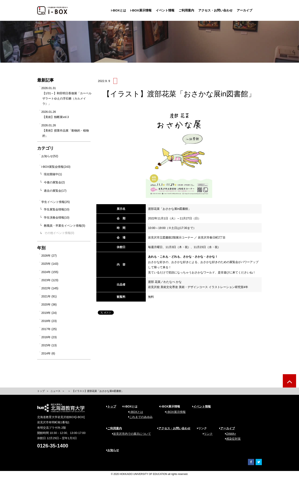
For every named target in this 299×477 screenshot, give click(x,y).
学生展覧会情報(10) (56, 209)
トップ (41, 391)
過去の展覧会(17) (55, 190)
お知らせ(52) (49, 156)
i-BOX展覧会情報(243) (55, 166)
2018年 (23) (49, 321)
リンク (206, 433)
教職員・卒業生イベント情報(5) (64, 225)
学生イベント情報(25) (55, 202)
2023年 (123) (49, 280)
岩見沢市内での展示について (130, 433)
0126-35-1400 (52, 445)
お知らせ (112, 450)
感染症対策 (231, 438)
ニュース (55, 391)
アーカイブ (244, 10)
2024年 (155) (49, 272)
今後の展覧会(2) (54, 182)
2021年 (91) (49, 296)
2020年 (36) (49, 304)
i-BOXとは (118, 10)
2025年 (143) (49, 263)
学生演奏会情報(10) (56, 217)
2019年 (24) (49, 312)
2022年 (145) (49, 288)
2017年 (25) (49, 329)
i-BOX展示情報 (141, 10)
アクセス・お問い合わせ (215, 10)
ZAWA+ (229, 433)
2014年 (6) (48, 353)
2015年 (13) (49, 345)
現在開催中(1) (53, 174)
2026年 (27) (49, 255)
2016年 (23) (49, 337)
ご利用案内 (186, 10)
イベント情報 (165, 10)
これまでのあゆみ (139, 417)
